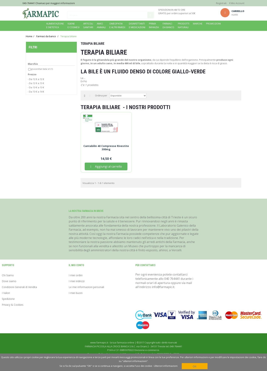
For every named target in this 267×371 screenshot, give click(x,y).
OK (195, 366)
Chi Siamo (8, 275)
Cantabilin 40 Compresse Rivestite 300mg (106, 147)
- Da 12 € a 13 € (36, 84)
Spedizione (8, 299)
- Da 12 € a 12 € (36, 80)
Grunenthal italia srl (42, 69)
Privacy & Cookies (12, 304)
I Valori (6, 293)
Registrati (221, 3)
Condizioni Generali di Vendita (19, 287)
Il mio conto (76, 265)
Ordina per (101, 95)
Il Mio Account (236, 3)
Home (29, 36)
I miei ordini (75, 275)
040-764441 (28, 3)
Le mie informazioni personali (86, 287)
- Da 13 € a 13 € (36, 88)
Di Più (84, 81)
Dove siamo (9, 281)
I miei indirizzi (77, 281)
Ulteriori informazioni (166, 366)
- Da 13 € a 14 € (36, 92)
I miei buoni (75, 293)
